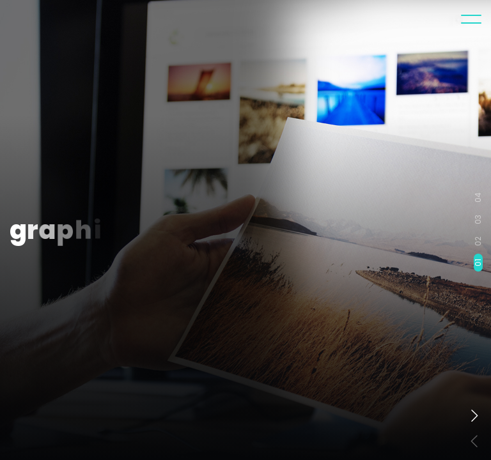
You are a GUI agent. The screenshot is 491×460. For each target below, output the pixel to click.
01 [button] (478, 262)
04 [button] (478, 197)
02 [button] (478, 241)
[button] (474, 415)
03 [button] (478, 219)
